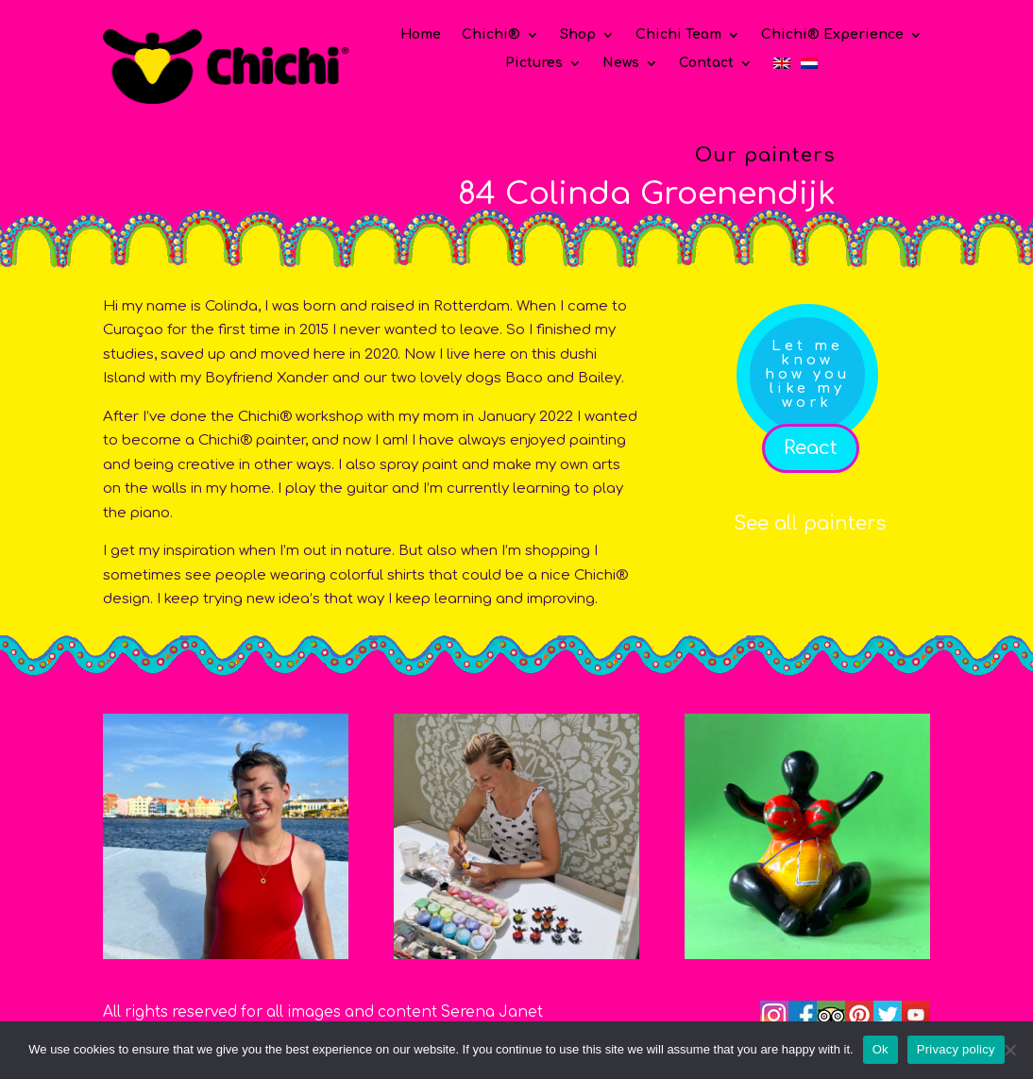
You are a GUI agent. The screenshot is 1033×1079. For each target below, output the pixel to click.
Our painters (765, 155)
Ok (880, 1049)
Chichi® (491, 35)
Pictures (534, 63)
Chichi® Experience (832, 35)
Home (420, 35)
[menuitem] (781, 67)
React (811, 448)
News (620, 63)
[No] (1009, 1049)
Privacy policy (956, 1049)
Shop (578, 35)
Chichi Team (678, 35)
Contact (706, 63)
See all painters (810, 523)
